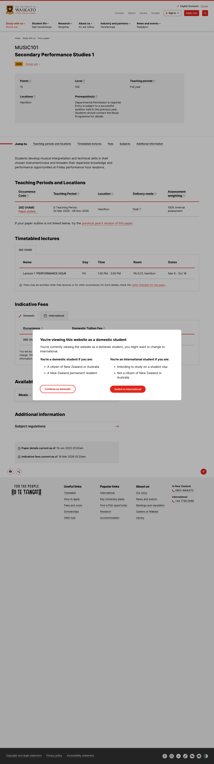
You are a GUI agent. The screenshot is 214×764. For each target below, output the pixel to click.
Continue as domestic (58, 389)
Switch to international (127, 389)
